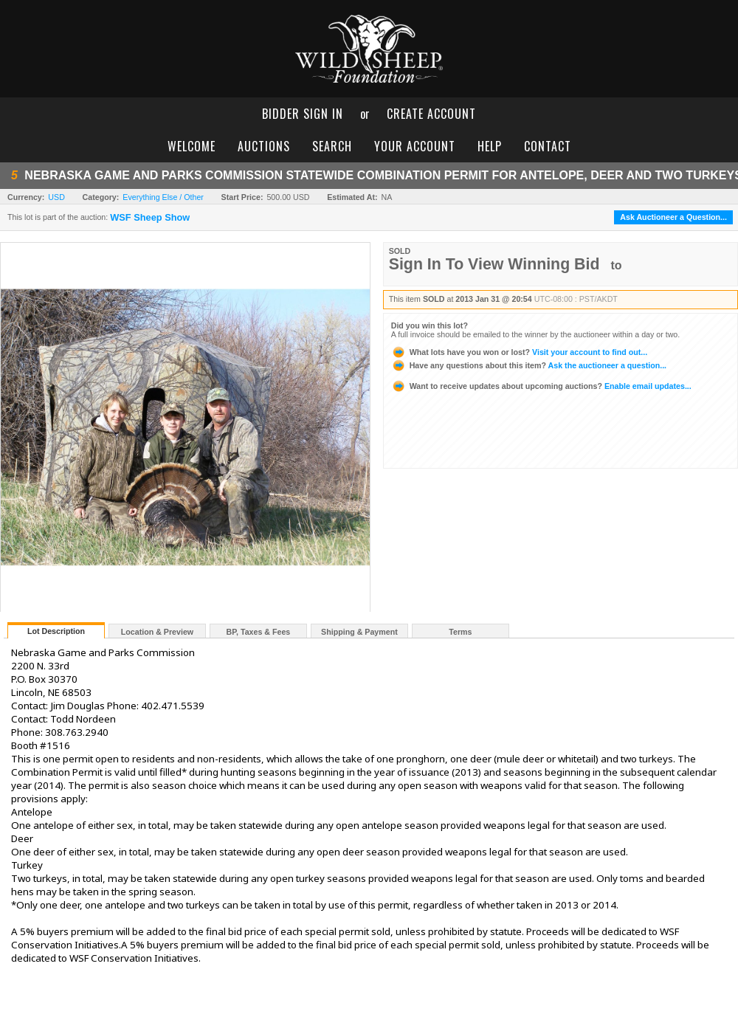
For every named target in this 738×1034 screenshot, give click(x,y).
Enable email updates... (541, 386)
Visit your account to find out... (519, 352)
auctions (264, 146)
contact (547, 146)
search (332, 146)
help (489, 146)
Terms (460, 631)
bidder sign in (302, 114)
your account (414, 146)
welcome (191, 146)
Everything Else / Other (163, 197)
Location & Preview (157, 631)
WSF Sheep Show (150, 218)
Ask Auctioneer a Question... (673, 217)
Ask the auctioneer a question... (528, 365)
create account (431, 114)
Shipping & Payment (359, 631)
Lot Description (56, 631)
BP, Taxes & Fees (259, 631)
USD (56, 197)
